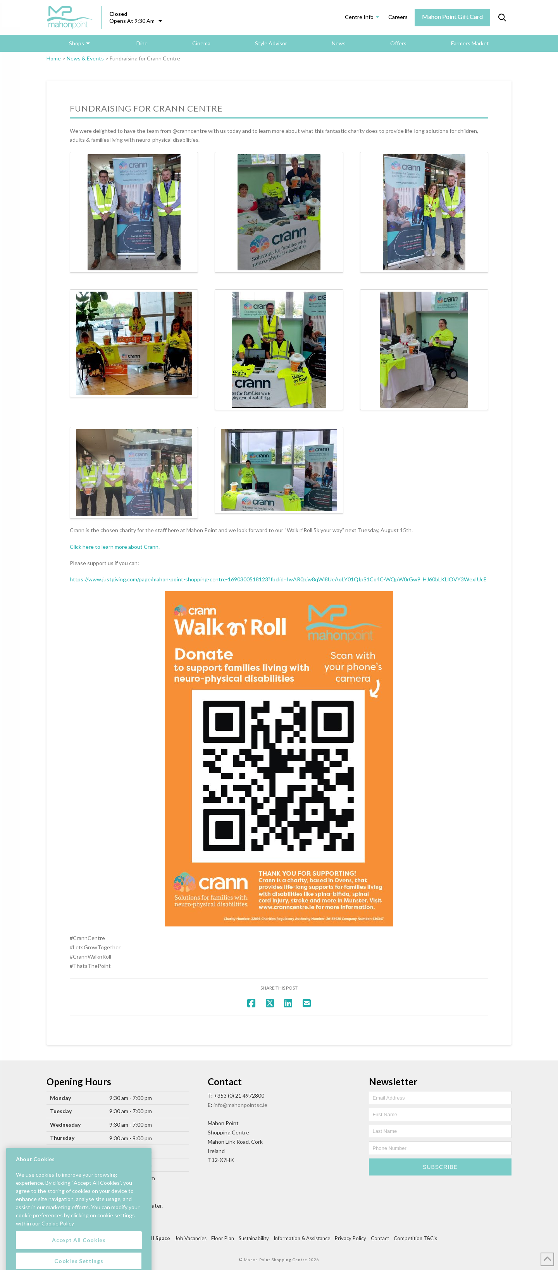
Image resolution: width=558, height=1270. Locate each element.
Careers (398, 17)
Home (53, 58)
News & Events (85, 58)
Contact (380, 1238)
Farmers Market (470, 43)
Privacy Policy (350, 1238)
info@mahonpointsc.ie (240, 1105)
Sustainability (254, 1238)
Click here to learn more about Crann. (115, 546)
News (339, 43)
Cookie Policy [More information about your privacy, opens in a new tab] (57, 1257)
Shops (76, 43)
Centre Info (359, 17)
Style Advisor (271, 43)
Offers (398, 43)
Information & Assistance (302, 1238)
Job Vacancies (191, 1238)
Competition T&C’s (415, 1238)
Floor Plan (222, 1238)
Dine (142, 43)
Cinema (201, 43)
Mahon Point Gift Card (452, 16)
